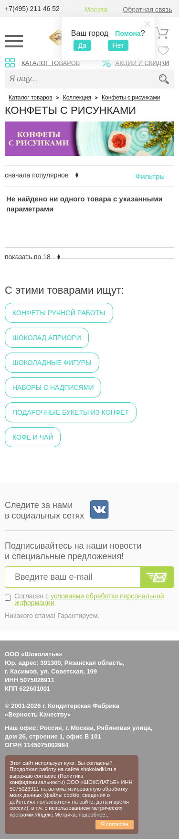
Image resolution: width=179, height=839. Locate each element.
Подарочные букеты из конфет (70, 412)
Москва (95, 9)
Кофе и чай (32, 437)
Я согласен (114, 824)
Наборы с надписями (53, 387)
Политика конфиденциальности (47, 779)
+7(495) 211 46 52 (32, 8)
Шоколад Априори (46, 338)
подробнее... (94, 814)
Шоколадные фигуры (52, 362)
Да (82, 45)
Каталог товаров (50, 62)
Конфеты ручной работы (58, 313)
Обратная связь (147, 9)
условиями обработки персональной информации (89, 599)
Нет (118, 45)
